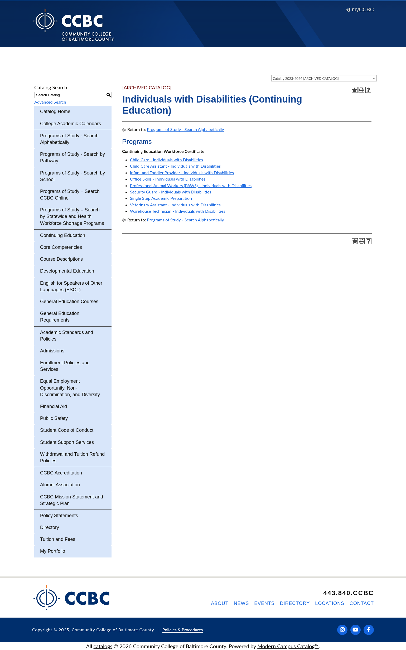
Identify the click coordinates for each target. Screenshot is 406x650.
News (241, 603)
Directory (49, 527)
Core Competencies (61, 247)
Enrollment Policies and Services (65, 366)
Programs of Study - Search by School (72, 176)
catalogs (103, 646)
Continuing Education (62, 235)
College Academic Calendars (70, 123)
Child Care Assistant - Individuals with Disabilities (175, 165)
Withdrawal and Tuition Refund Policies (72, 457)
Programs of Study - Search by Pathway (72, 157)
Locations (329, 603)
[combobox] (324, 78)
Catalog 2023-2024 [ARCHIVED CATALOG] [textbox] (306, 78)
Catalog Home (55, 111)
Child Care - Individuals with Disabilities (166, 159)
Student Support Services (67, 442)
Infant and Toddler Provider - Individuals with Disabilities (182, 172)
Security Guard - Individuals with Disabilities (170, 191)
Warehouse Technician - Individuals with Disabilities (177, 211)
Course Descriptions (61, 259)
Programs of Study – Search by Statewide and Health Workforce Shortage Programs (72, 216)
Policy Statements (59, 515)
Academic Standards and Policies (66, 336)
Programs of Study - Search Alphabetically (69, 139)
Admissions (52, 350)
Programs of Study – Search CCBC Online (70, 195)
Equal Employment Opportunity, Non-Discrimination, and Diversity (70, 388)
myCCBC (360, 9)
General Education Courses (69, 301)
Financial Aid (53, 406)
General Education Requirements (59, 317)
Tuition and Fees (57, 539)
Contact (362, 603)
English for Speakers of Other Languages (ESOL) (71, 286)
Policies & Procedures (182, 629)
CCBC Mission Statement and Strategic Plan (71, 500)
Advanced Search (50, 101)
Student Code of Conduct (66, 430)
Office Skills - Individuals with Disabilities (167, 178)
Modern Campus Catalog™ (288, 646)
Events (264, 603)
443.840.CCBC (348, 592)
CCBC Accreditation (61, 473)
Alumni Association (60, 484)
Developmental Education (67, 271)
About (220, 603)
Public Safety (54, 418)
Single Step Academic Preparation (161, 198)
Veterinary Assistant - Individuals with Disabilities (175, 204)
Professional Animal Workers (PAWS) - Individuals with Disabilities (191, 185)
